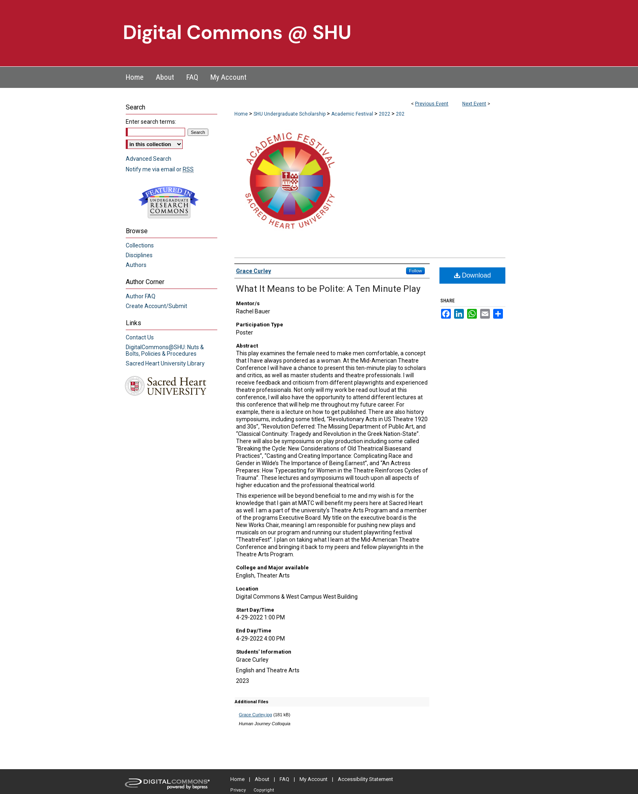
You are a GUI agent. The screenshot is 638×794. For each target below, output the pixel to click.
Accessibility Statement (365, 779)
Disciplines (139, 255)
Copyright (263, 790)
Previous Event (431, 104)
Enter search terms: (151, 121)
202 (400, 114)
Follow (415, 270)
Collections (140, 245)
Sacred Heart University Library (165, 363)
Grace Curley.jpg (255, 714)
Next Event (474, 104)
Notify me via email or (160, 169)
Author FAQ (140, 296)
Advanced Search (148, 158)
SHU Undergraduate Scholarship (290, 114)
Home (241, 114)
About (262, 779)
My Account (313, 779)
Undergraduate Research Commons (168, 202)
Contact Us (140, 337)
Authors (136, 265)
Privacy (238, 790)
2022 (385, 114)
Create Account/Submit (156, 306)
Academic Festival (352, 114)
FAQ (284, 779)
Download (472, 275)
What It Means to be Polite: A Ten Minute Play (328, 289)
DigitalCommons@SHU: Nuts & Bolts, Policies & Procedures (165, 350)
